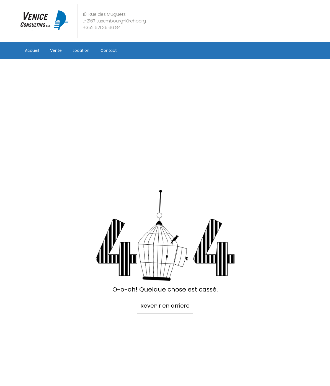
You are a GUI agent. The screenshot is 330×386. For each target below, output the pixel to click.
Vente (56, 50)
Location (81, 50)
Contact (108, 50)
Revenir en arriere (165, 306)
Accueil (32, 50)
